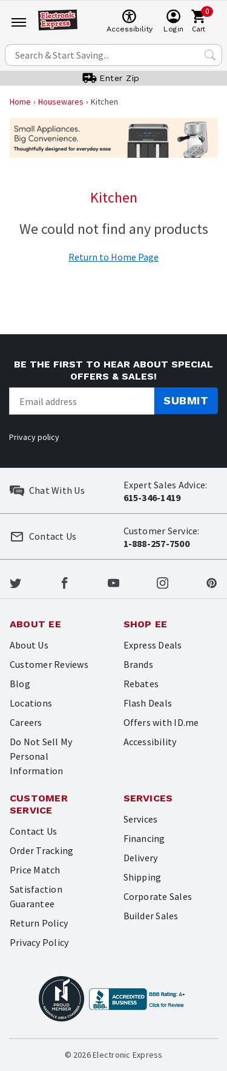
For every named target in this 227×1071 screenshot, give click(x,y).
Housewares (61, 101)
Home (20, 101)
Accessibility (150, 742)
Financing (144, 838)
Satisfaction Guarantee (36, 896)
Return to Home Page (113, 257)
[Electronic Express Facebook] (64, 581)
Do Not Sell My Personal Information (41, 756)
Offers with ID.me (161, 722)
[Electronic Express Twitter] (15, 581)
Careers (26, 722)
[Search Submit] (210, 55)
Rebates (141, 684)
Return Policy (39, 923)
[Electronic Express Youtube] (113, 581)
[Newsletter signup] (81, 401)
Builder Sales (151, 916)
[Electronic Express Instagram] (162, 581)
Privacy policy (34, 437)
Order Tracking (41, 850)
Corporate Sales (157, 896)
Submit (185, 400)
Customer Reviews (49, 664)
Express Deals (152, 645)
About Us (29, 645)
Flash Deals (148, 703)
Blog (20, 684)
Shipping (142, 877)
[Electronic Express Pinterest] (211, 581)
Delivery (140, 858)
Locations (31, 703)
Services (140, 819)
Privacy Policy (39, 942)
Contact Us (33, 831)
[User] (173, 21)
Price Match (35, 870)
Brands (138, 664)
